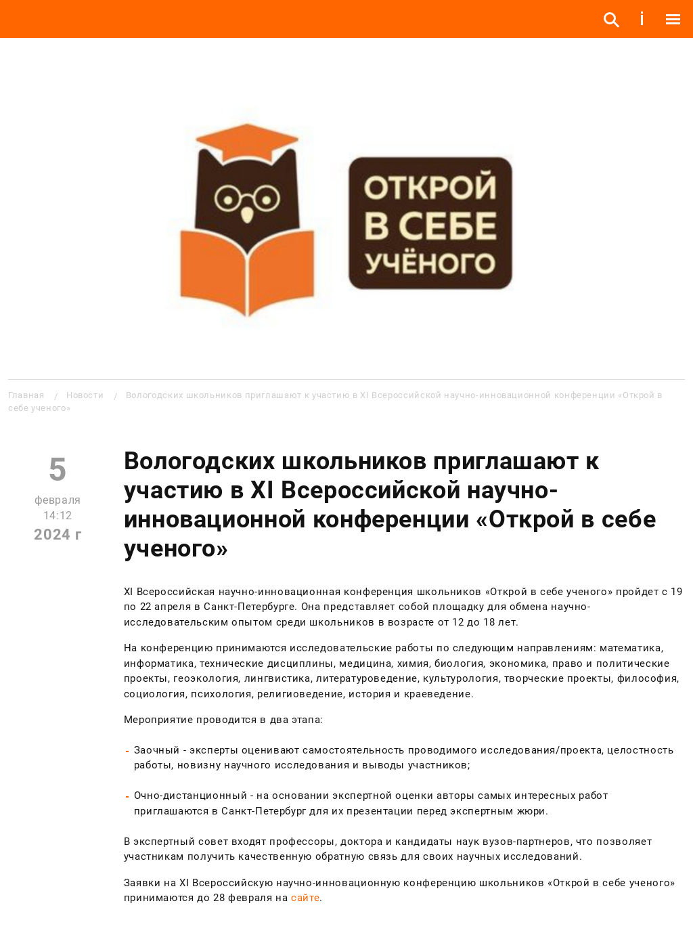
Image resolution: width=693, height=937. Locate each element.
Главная (26, 395)
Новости (85, 395)
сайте (305, 898)
